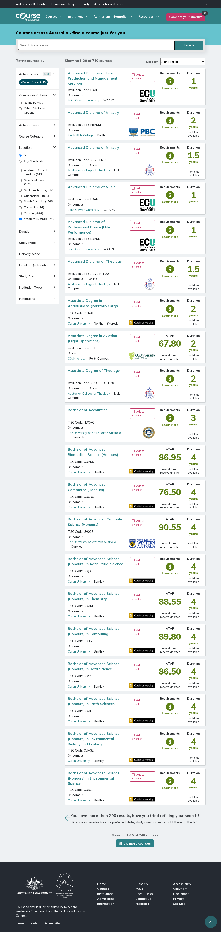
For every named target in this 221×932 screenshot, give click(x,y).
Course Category (31, 136)
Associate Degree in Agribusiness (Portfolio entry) (93, 303)
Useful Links (144, 894)
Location (25, 147)
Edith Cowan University (83, 100)
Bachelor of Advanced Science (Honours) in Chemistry (94, 596)
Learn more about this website (38, 923)
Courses (103, 889)
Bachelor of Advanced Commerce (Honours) (87, 487)
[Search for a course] (96, 45)
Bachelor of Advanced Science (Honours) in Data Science (94, 666)
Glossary (141, 884)
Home (101, 884)
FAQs (139, 889)
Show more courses (135, 843)
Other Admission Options (32, 110)
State (25, 155)
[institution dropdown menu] (86, 16)
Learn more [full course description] (170, 88)
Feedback (142, 904)
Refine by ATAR (31, 102)
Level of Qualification (34, 265)
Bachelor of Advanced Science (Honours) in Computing (94, 631)
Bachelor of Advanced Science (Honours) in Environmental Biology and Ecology (94, 738)
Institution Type (30, 287)
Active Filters (28, 74)
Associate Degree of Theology (94, 370)
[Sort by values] (182, 61)
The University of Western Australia (92, 542)
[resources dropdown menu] (156, 16)
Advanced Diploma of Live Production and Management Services (93, 78)
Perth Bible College (80, 135)
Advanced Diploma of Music (91, 187)
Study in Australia (94, 4)
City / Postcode (31, 161)
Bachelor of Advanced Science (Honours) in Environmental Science (94, 778)
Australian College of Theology (89, 170)
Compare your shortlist (185, 17)
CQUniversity (76, 358)
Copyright (180, 889)
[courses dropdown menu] (60, 16)
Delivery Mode (29, 254)
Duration (25, 231)
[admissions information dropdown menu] (131, 16)
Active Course (29, 125)
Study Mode (28, 243)
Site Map (179, 904)
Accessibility (182, 884)
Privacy (178, 899)
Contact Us (143, 899)
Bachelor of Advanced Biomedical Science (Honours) (93, 452)
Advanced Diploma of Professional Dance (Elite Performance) (89, 227)
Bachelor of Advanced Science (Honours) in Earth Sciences (94, 701)
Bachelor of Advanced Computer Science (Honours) (96, 522)
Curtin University (79, 323)
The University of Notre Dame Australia (94, 433)
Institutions (27, 299)
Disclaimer (181, 894)
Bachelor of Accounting (88, 410)
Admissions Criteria (33, 95)
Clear (47, 73)
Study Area (27, 276)
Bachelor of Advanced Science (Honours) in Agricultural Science (95, 561)
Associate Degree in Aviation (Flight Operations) (93, 338)
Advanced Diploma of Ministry (93, 112)
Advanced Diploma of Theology (95, 261)
